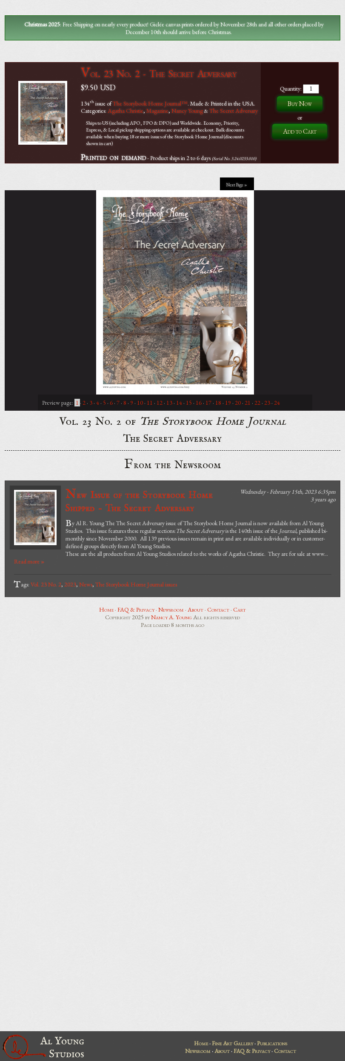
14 (179, 402)
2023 (70, 584)
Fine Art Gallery (232, 1043)
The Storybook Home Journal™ (150, 103)
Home (106, 609)
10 (140, 402)
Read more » (29, 561)
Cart (239, 609)
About (195, 609)
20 (238, 402)
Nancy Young (187, 110)
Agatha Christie (125, 110)
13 (169, 402)
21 (248, 402)
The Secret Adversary (233, 110)
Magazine (157, 110)
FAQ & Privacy (135, 609)
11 (150, 402)
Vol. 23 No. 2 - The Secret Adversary (158, 73)
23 (267, 402)
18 (218, 402)
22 (257, 402)
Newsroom (171, 609)
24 (277, 402)
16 (199, 402)
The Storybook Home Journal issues (136, 584)
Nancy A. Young (171, 617)
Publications (272, 1043)
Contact (218, 609)
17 (208, 402)
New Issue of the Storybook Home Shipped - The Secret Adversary (139, 501)
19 (228, 402)
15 (189, 402)
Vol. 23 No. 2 (46, 584)
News (85, 584)
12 (160, 402)
